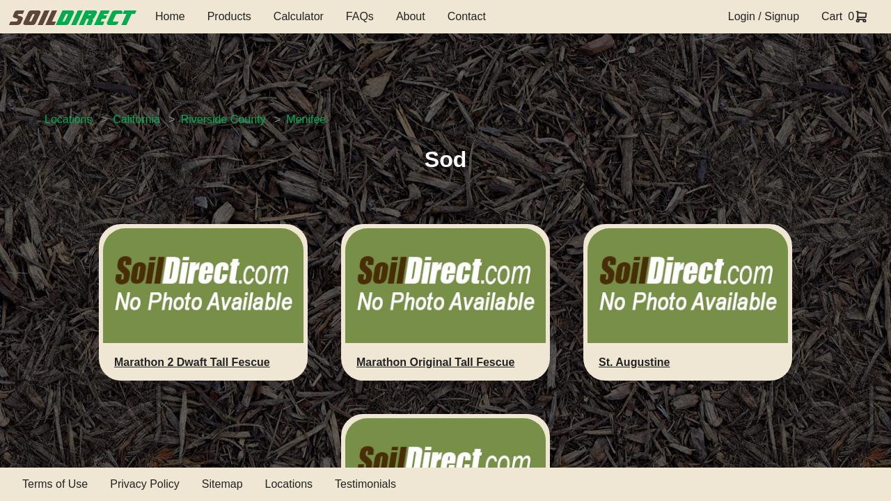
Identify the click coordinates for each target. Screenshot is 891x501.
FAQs (360, 16)
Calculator (299, 16)
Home (170, 16)
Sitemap (222, 484)
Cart (831, 16)
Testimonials (365, 484)
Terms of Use (55, 484)
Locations (69, 119)
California (136, 119)
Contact (467, 16)
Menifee (306, 119)
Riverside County (223, 119)
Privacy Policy (145, 484)
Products (229, 16)
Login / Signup (763, 16)
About (410, 16)
